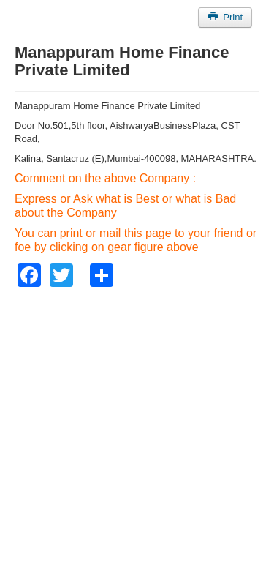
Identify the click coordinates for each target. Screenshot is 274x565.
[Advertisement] (137, 424)
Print (225, 17)
